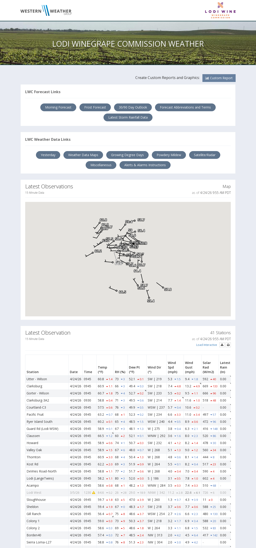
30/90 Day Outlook (133, 107)
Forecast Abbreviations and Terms (185, 107)
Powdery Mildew (169, 155)
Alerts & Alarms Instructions (145, 165)
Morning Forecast (58, 107)
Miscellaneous (101, 165)
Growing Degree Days (127, 155)
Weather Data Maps (83, 155)
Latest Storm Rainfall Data (128, 117)
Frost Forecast (95, 107)
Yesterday (48, 155)
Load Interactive (206, 345)
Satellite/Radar (204, 155)
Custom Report (219, 78)
